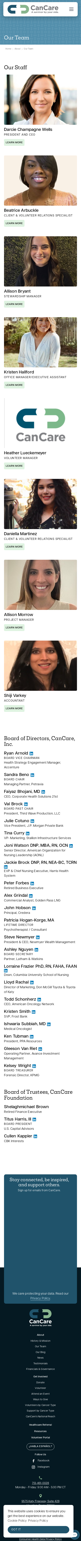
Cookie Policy (17, 1521)
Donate (40, 1382)
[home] (33, 9)
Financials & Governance (40, 1369)
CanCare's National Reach (40, 1416)
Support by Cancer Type (40, 1411)
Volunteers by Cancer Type (40, 1405)
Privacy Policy (40, 1298)
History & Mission (40, 1341)
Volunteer (40, 1388)
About (17, 49)
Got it (16, 1529)
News (40, 1358)
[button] (70, 9)
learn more (14, 142)
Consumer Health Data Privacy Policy (40, 1539)
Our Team (28, 49)
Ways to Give (40, 1399)
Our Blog (40, 1352)
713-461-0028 (40, 1483)
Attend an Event (40, 1394)
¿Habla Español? (40, 1446)
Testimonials (40, 1363)
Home (8, 49)
